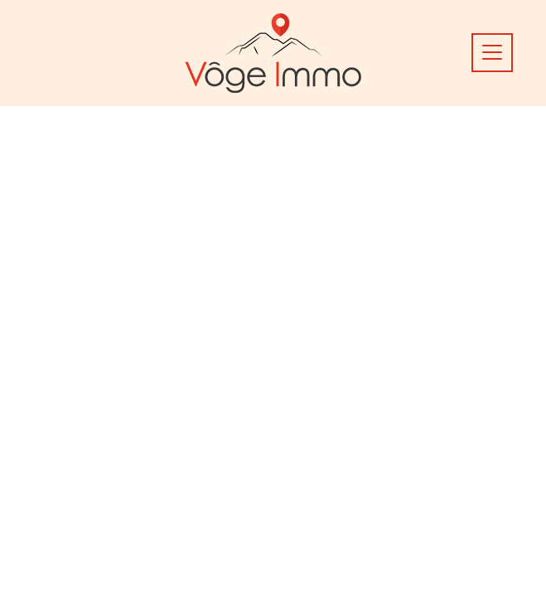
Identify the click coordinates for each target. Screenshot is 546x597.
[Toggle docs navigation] (492, 52)
